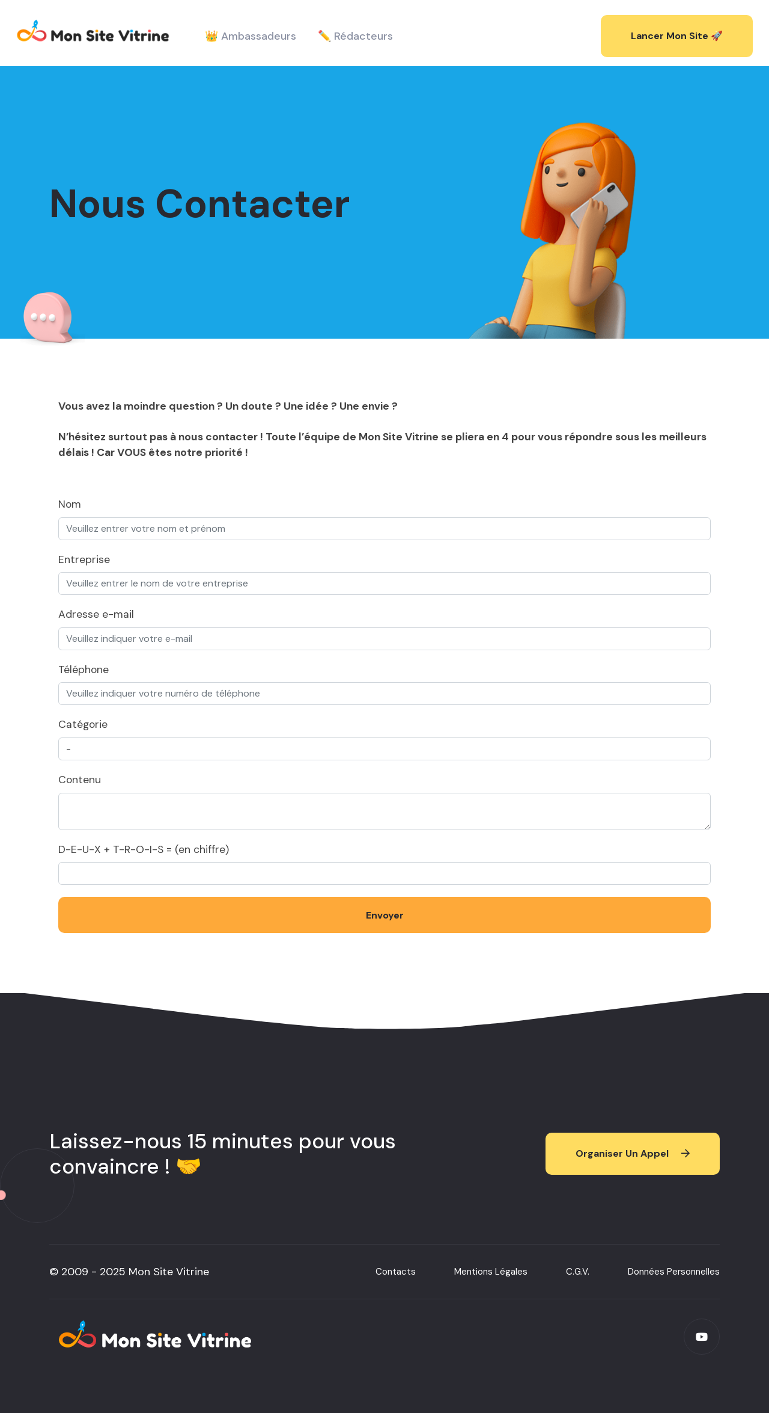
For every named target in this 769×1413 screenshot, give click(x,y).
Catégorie (83, 724)
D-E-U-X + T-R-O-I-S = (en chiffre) (143, 849)
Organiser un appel (633, 1157)
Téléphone (83, 669)
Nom (69, 504)
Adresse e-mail (96, 614)
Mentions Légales (490, 1275)
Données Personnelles (674, 1275)
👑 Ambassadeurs (250, 36)
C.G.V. (577, 1275)
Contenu (79, 779)
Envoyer (385, 915)
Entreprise (84, 559)
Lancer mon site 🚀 (677, 35)
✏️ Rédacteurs (355, 36)
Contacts (395, 1275)
